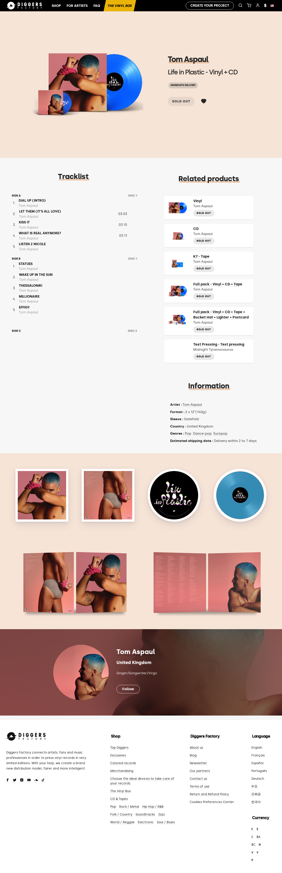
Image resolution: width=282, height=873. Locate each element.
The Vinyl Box (119, 6)
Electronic (146, 822)
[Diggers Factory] (26, 735)
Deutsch (257, 779)
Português (259, 771)
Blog (193, 755)
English (256, 748)
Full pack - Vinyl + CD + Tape (217, 284)
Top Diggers (119, 748)
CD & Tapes (119, 799)
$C (253, 845)
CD (196, 229)
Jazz (161, 814)
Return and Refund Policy (209, 794)
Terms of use (199, 786)
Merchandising (121, 771)
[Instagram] (21, 780)
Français (258, 755)
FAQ (96, 6)
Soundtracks (145, 814)
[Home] (24, 6)
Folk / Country (121, 814)
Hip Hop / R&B (153, 807)
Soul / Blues (166, 822)
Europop (220, 434)
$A (258, 837)
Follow (128, 689)
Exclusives (118, 755)
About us (196, 748)
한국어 (256, 802)
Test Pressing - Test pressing (218, 344)
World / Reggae (122, 822)
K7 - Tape (201, 256)
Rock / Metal (129, 807)
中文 (254, 786)
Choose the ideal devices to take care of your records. (142, 781)
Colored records (123, 763)
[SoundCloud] (35, 780)
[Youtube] (28, 780)
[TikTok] (43, 780)
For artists (77, 6)
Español (257, 763)
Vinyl (197, 201)
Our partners (200, 771)
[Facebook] (7, 780)
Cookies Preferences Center (212, 802)
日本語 (256, 794)
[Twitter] (14, 780)
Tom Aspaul (188, 59)
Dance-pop (202, 434)
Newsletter (198, 763)
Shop (56, 6)
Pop (188, 434)
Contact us (198, 779)
